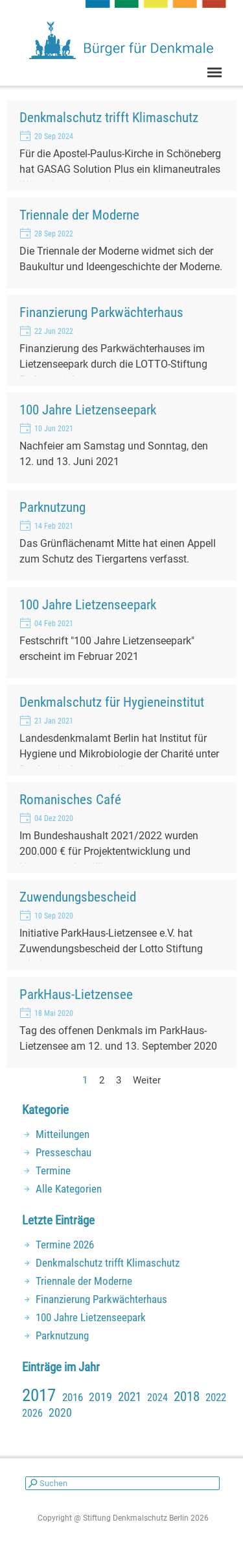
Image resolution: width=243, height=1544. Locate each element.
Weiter (147, 1080)
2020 (60, 1412)
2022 (215, 1397)
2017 (39, 1395)
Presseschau (63, 1152)
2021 (129, 1397)
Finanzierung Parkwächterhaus (101, 312)
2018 (187, 1396)
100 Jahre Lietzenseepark (87, 409)
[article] (121, 145)
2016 (72, 1397)
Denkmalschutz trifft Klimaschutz (108, 117)
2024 (157, 1397)
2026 (32, 1413)
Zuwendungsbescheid (77, 897)
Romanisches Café (70, 799)
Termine (53, 1170)
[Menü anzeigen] (215, 72)
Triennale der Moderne (79, 215)
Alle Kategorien (69, 1188)
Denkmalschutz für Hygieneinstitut (111, 702)
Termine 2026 (65, 1244)
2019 (100, 1397)
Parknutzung (52, 507)
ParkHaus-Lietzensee (76, 994)
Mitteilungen (62, 1134)
